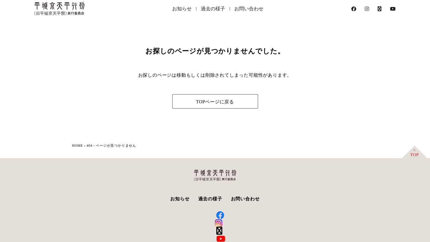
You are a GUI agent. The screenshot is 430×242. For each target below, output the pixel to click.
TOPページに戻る (215, 101)
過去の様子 (213, 8)
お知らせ (182, 8)
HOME (77, 146)
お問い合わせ (248, 8)
